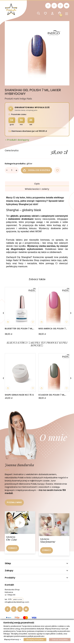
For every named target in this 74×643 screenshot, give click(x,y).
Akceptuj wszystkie (35, 639)
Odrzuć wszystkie (60, 639)
